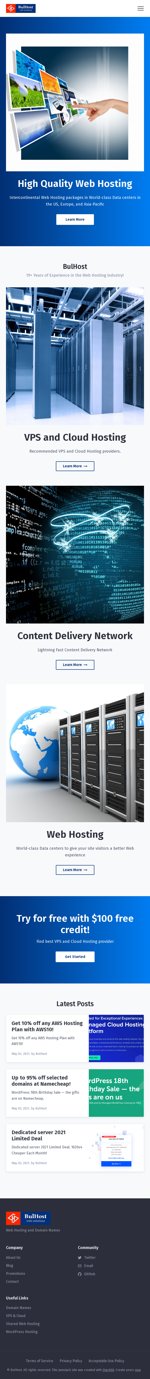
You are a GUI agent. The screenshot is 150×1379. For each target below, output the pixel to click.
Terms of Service (39, 1361)
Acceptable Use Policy (106, 1361)
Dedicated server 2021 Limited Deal (39, 1135)
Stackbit (108, 1370)
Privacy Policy (71, 1361)
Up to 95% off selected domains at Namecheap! (41, 1081)
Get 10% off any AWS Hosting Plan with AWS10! (47, 1026)
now (138, 1370)
